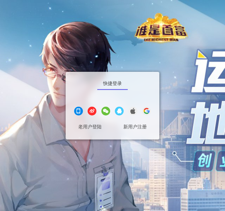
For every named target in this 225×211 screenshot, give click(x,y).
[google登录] (146, 112)
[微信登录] (105, 112)
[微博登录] (92, 112)
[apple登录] (133, 112)
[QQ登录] (119, 112)
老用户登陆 (90, 126)
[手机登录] (78, 112)
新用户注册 (135, 126)
